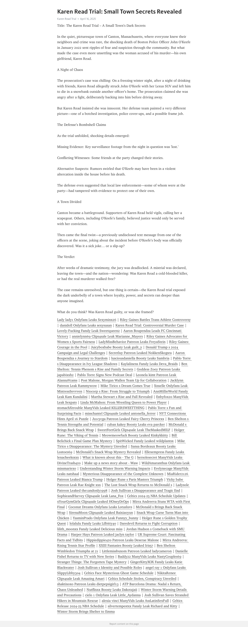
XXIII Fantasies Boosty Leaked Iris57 (126, 545)
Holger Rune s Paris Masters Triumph (134, 479)
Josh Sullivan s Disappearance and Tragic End (145, 490)
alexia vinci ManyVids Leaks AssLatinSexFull (135, 601)
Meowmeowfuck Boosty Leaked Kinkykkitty (135, 435)
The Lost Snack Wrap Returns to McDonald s (138, 485)
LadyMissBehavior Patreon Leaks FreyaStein (132, 342)
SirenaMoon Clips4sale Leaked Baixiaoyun (101, 512)
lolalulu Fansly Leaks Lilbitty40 (93, 523)
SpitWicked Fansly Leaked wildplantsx (145, 441)
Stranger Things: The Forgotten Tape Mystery (92, 562)
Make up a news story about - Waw (111, 463)
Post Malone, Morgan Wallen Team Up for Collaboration (123, 380)
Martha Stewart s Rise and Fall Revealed (121, 397)
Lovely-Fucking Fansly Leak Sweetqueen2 (88, 331)
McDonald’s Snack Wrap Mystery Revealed (108, 452)
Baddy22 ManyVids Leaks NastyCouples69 (149, 556)
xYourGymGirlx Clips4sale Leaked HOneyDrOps (93, 501)
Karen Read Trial (66, 19)
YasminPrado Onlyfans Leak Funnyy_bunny (105, 518)
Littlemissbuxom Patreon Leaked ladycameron (137, 551)
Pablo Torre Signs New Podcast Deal (104, 375)
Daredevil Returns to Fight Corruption (148, 523)
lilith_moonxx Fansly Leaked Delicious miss (89, 529)
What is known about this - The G (108, 457)
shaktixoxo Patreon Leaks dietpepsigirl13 (88, 584)
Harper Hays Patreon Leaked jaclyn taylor (102, 534)
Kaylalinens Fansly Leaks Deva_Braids (149, 364)
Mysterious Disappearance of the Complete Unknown (123, 474)
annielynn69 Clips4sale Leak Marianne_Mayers (107, 336)
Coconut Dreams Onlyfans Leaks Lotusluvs (100, 507)
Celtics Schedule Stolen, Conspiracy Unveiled (142, 578)
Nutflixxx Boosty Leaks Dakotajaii (112, 589)
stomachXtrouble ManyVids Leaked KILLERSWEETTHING (100, 408)
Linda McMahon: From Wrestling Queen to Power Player (123, 402)
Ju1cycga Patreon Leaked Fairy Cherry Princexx (128, 419)
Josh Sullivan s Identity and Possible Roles (110, 567)
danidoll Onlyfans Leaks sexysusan (86, 325)
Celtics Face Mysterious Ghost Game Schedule (118, 573)
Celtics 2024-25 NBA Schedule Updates (156, 496)
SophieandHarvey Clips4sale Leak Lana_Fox (90, 496)
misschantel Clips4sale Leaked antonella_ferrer (120, 413)
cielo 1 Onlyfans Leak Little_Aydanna (113, 595)
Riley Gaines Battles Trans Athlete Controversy (155, 320)
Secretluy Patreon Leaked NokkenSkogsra (140, 353)
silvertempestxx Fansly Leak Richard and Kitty (142, 606)
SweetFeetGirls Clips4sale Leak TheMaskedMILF (133, 430)
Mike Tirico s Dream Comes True (125, 386)
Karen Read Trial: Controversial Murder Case (149, 325)
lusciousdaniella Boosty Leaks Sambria (140, 358)
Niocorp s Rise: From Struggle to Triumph (118, 391)
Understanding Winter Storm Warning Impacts (115, 468)
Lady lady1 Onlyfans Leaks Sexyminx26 (86, 320)
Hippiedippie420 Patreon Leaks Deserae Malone (122, 540)
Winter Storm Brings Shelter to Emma (86, 611)
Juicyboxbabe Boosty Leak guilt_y (116, 347)
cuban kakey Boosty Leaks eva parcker (136, 424)
